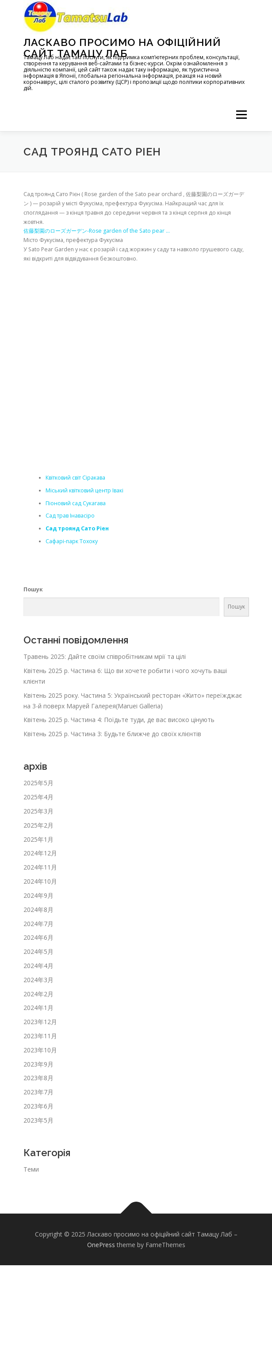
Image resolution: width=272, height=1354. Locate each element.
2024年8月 (38, 909)
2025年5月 (38, 783)
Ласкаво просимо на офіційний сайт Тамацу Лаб (122, 47)
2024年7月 (38, 923)
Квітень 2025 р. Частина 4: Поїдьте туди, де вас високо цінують (119, 719)
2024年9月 (38, 895)
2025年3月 (38, 811)
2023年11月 (40, 1036)
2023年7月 (38, 1092)
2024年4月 (38, 965)
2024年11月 (40, 867)
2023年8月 (38, 1078)
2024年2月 (38, 994)
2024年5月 (38, 951)
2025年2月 (38, 825)
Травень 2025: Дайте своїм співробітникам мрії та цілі (104, 656)
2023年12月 (40, 1021)
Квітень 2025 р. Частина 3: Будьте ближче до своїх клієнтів (112, 734)
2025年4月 (38, 797)
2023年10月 (40, 1050)
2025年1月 (38, 839)
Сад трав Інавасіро (70, 515)
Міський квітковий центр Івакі (84, 490)
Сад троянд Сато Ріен (77, 528)
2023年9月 (38, 1064)
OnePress (101, 1245)
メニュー (241, 114)
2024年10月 (40, 881)
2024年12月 (40, 853)
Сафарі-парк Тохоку (72, 541)
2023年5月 (38, 1120)
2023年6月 (38, 1106)
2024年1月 (38, 1007)
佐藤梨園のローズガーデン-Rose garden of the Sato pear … (96, 230)
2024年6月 (38, 937)
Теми (31, 1169)
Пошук (33, 589)
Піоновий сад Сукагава (76, 503)
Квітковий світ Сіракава (75, 477)
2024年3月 (38, 980)
